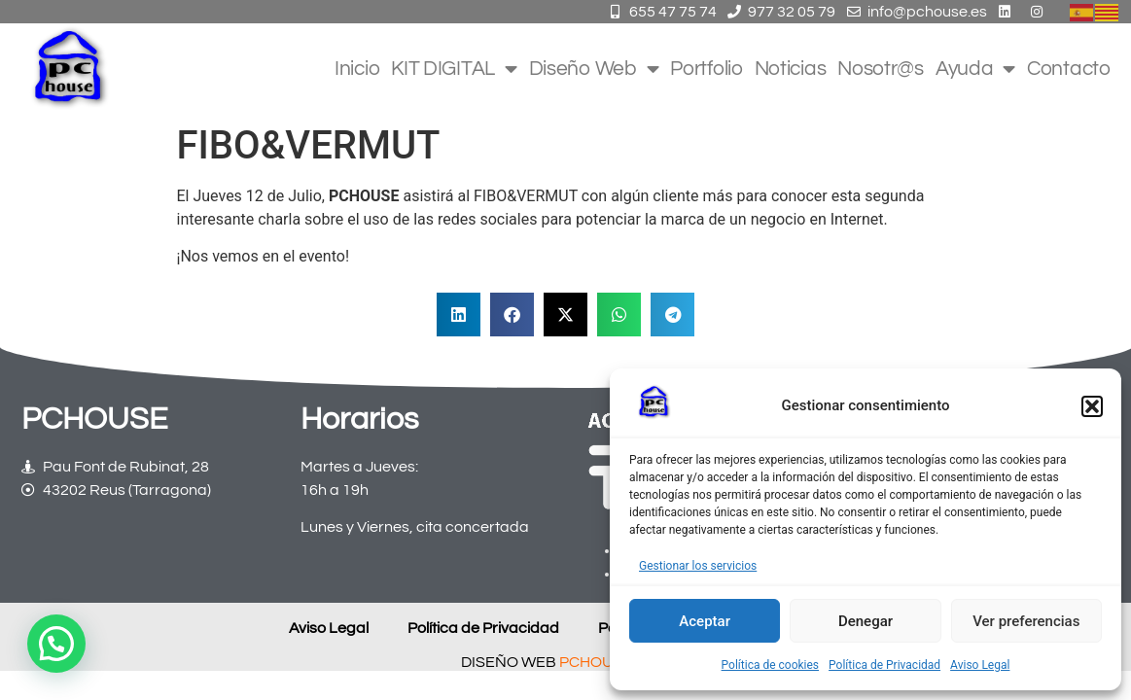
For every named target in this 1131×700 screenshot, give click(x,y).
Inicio (357, 68)
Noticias (791, 68)
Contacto (1069, 68)
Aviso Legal (979, 665)
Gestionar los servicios (698, 566)
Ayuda (975, 69)
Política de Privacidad (884, 665)
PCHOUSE (595, 663)
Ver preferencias (1025, 621)
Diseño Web (594, 69)
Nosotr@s (880, 68)
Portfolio (706, 68)
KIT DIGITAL (453, 69)
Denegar (865, 621)
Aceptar (704, 621)
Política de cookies (771, 665)
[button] (1092, 406)
